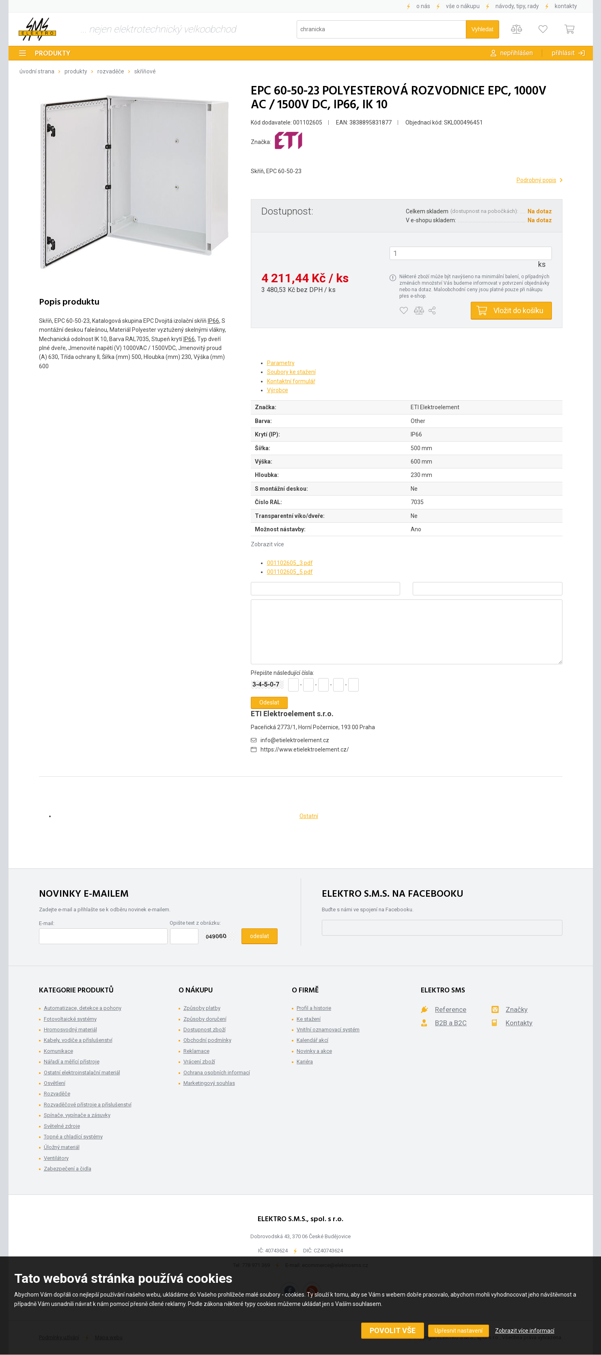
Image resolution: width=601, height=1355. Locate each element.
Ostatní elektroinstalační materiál (82, 1072)
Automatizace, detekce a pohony (82, 1008)
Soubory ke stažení (291, 372)
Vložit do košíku (518, 310)
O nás (423, 6)
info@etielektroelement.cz (295, 740)
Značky (517, 1009)
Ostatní (308, 816)
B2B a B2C (451, 1023)
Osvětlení (54, 1083)
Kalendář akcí (312, 1040)
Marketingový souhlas (209, 1083)
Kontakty (566, 6)
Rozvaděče (110, 71)
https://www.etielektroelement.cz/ (305, 749)
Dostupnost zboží (204, 1029)
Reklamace (196, 1051)
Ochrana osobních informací (216, 1072)
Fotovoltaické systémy (70, 1019)
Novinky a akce (314, 1051)
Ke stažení (309, 1019)
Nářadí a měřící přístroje (71, 1062)
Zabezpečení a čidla (67, 1169)
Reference (450, 1009)
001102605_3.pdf (290, 563)
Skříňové (145, 71)
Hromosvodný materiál (70, 1029)
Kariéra (305, 1062)
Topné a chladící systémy (73, 1137)
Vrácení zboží (199, 1062)
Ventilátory (56, 1158)
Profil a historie (314, 1008)
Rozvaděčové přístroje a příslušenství (87, 1105)
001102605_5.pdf (290, 572)
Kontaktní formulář (291, 381)
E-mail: (46, 923)
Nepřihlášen (516, 53)
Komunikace (58, 1051)
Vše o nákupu (463, 6)
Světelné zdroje (62, 1126)
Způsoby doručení (204, 1019)
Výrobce (277, 390)
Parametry (281, 363)
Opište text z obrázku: (195, 923)
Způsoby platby (201, 1008)
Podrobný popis (536, 180)
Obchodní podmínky (207, 1040)
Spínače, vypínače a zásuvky (77, 1115)
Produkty (53, 54)
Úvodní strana (36, 71)
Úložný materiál (62, 1147)
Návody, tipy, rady (517, 6)
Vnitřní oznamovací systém (328, 1029)
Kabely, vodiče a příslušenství (78, 1040)
